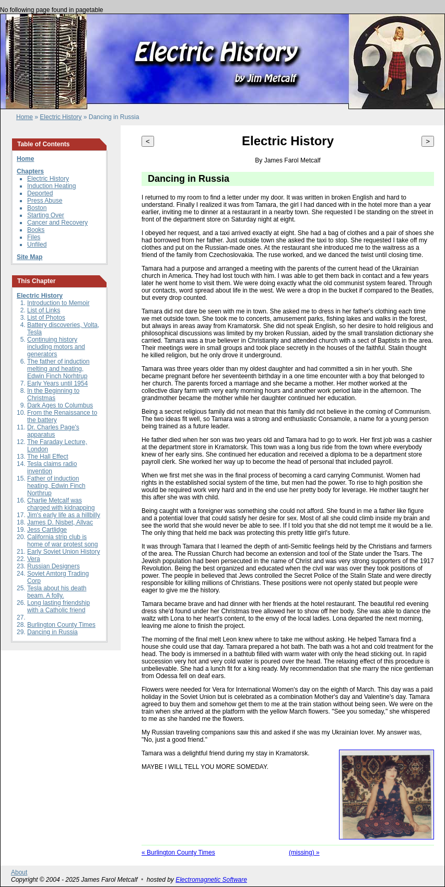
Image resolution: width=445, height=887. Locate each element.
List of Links (43, 310)
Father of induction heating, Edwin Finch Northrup (56, 486)
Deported (40, 193)
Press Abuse (44, 200)
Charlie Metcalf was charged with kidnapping (61, 504)
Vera (33, 559)
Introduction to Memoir (58, 303)
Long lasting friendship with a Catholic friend (58, 606)
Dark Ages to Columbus (60, 405)
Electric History (60, 117)
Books (35, 230)
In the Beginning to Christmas (53, 394)
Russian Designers (53, 566)
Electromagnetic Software (211, 879)
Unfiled (36, 244)
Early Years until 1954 (57, 383)
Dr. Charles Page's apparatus (53, 431)
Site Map (29, 257)
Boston (36, 208)
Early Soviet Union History (63, 551)
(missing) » (304, 852)
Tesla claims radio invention (52, 467)
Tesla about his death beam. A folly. (56, 592)
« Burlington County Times (178, 852)
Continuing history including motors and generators (56, 347)
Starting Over (45, 215)
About (19, 872)
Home (24, 117)
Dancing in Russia (52, 632)
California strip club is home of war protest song (62, 540)
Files (33, 237)
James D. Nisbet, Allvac (60, 522)
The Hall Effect (47, 456)
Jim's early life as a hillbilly (63, 515)
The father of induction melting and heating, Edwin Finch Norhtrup (58, 369)
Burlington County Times (61, 624)
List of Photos (46, 317)
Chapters (30, 171)
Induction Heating (51, 186)
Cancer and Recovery (57, 222)
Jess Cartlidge (47, 529)
